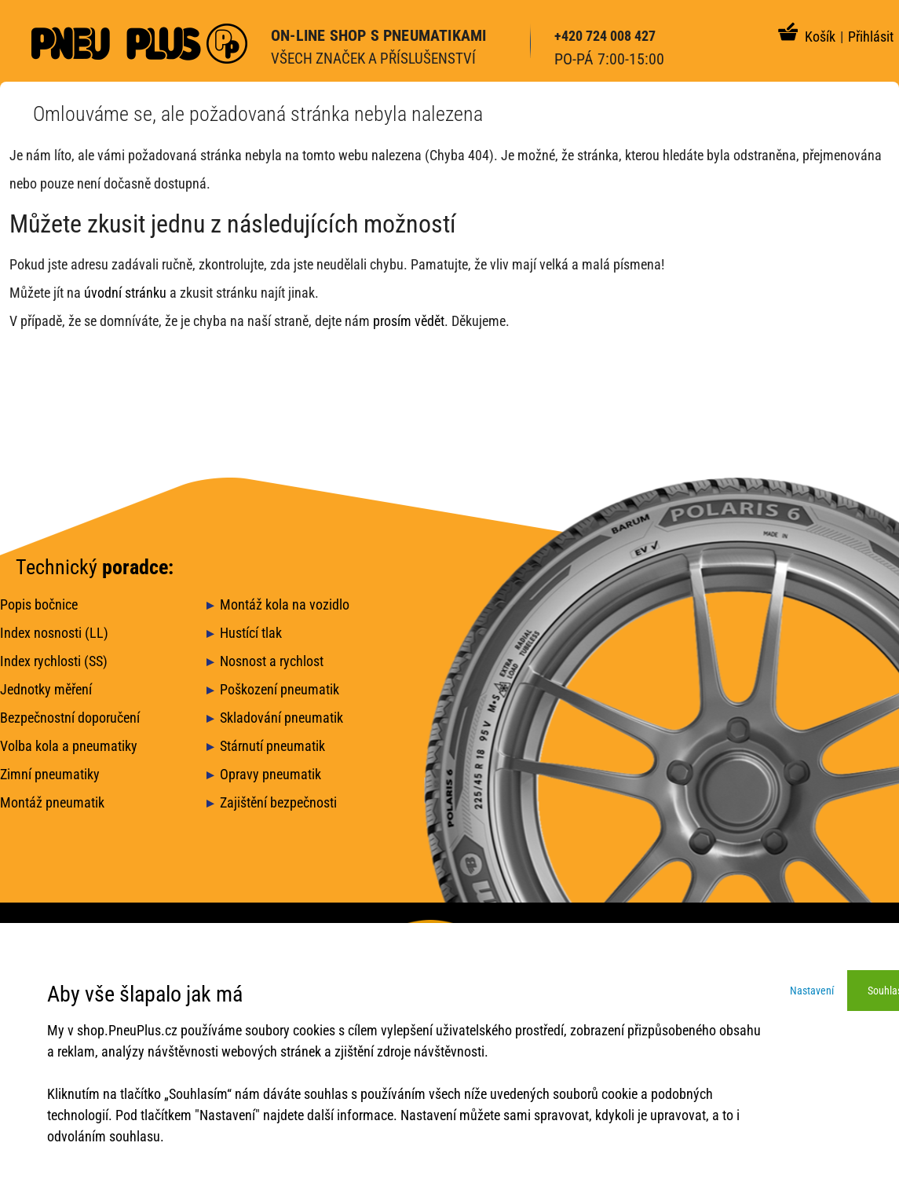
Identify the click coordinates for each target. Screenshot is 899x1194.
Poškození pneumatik (279, 689)
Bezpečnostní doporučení (70, 717)
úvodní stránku (125, 292)
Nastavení (812, 990)
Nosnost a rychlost (271, 661)
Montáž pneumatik (52, 802)
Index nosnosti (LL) (54, 632)
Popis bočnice (39, 604)
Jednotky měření (46, 689)
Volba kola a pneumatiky (68, 746)
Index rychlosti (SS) (54, 661)
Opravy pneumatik (270, 774)
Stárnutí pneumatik (272, 746)
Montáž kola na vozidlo (284, 604)
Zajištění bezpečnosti (278, 802)
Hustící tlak (251, 632)
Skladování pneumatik (281, 717)
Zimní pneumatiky (50, 774)
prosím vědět (408, 321)
